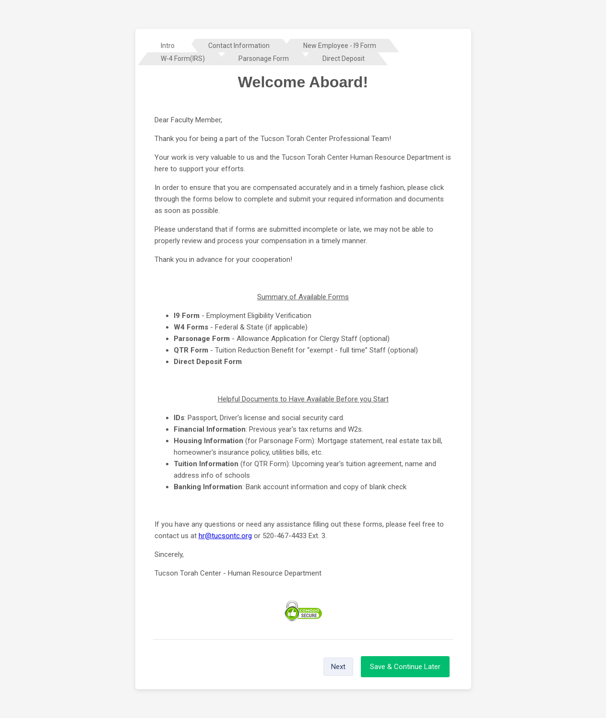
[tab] (168, 45)
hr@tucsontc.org (225, 535)
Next (338, 666)
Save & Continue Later (405, 666)
